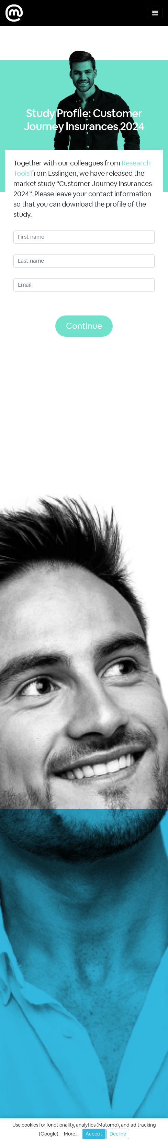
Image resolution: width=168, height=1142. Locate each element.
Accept (94, 1134)
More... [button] (71, 1134)
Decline (118, 1134)
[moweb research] (14, 13)
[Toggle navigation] (155, 13)
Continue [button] (84, 325)
